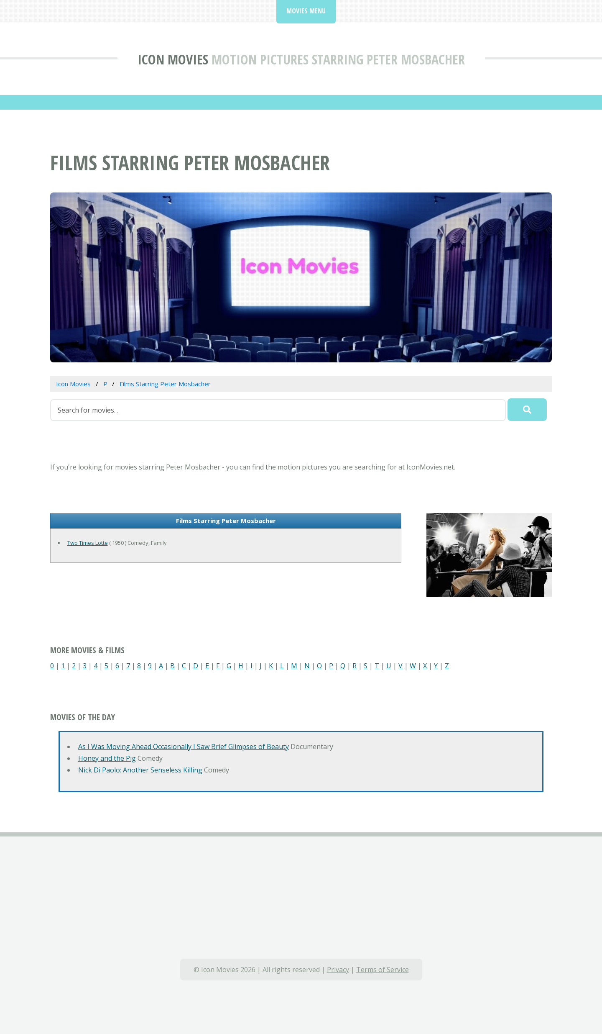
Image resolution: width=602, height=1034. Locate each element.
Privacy (338, 969)
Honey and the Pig (107, 758)
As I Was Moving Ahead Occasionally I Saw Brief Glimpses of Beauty (183, 746)
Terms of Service (382, 969)
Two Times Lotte (87, 543)
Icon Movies (173, 59)
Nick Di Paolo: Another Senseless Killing (140, 770)
